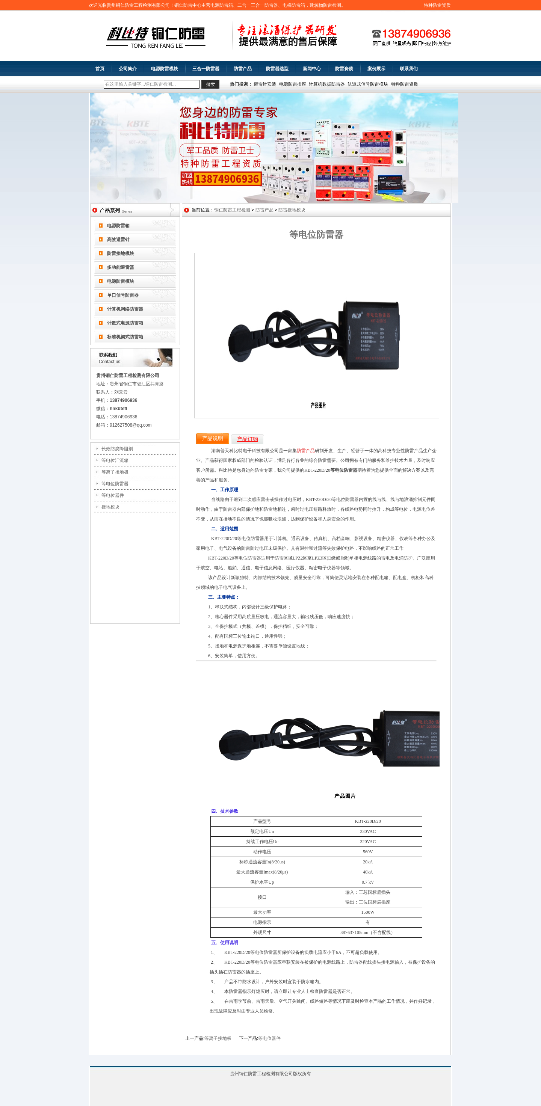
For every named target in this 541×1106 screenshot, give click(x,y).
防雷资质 (344, 68)
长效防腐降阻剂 (117, 448)
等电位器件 (112, 495)
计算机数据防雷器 (327, 84)
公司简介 (128, 68)
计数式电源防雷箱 (125, 323)
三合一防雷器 (205, 68)
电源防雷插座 (292, 84)
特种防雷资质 (437, 5)
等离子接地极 (114, 472)
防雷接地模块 (120, 253)
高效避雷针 (118, 239)
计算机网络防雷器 (125, 309)
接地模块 (110, 507)
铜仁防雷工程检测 (232, 210)
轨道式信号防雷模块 (368, 84)
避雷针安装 (265, 84)
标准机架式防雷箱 (125, 336)
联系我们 (409, 68)
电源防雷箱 (118, 225)
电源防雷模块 (164, 68)
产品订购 (247, 439)
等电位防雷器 (114, 483)
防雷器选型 (277, 68)
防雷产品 (243, 68)
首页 (99, 68)
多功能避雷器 (120, 267)
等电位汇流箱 (114, 460)
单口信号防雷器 (123, 295)
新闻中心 (312, 68)
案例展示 (376, 68)
